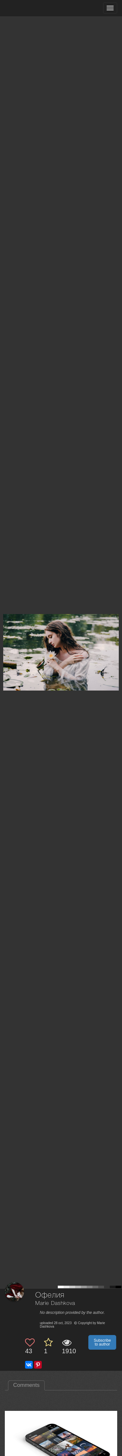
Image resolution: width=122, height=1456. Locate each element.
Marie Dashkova (55, 1303)
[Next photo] (115, 634)
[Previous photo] (6, 634)
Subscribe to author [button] (102, 1342)
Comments (26, 1385)
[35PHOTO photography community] (30, 8)
